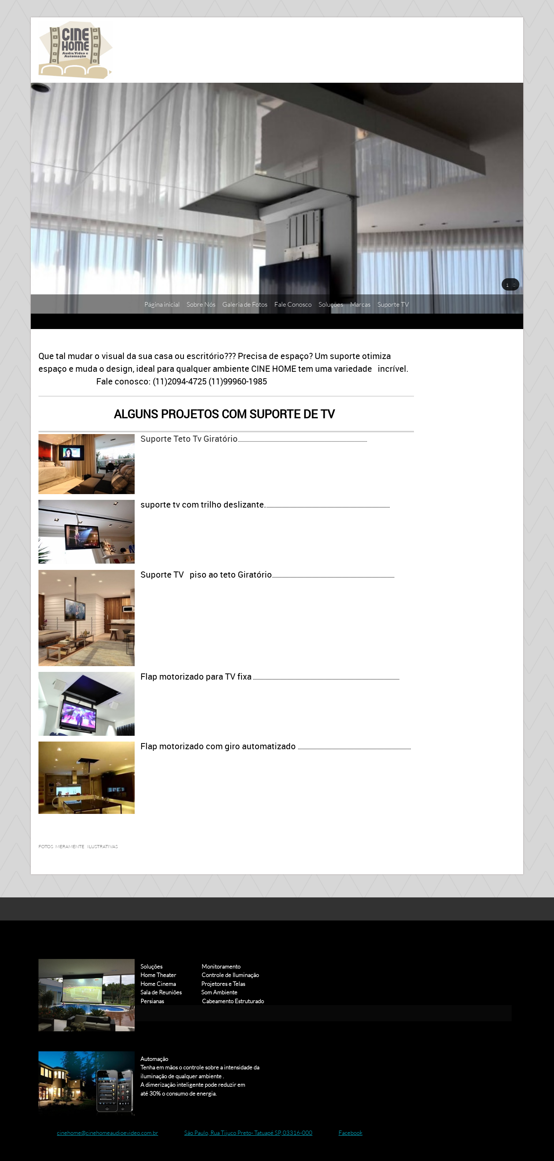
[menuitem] (162, 304)
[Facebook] (345, 1132)
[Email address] (102, 1132)
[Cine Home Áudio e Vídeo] (75, 50)
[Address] (243, 1132)
